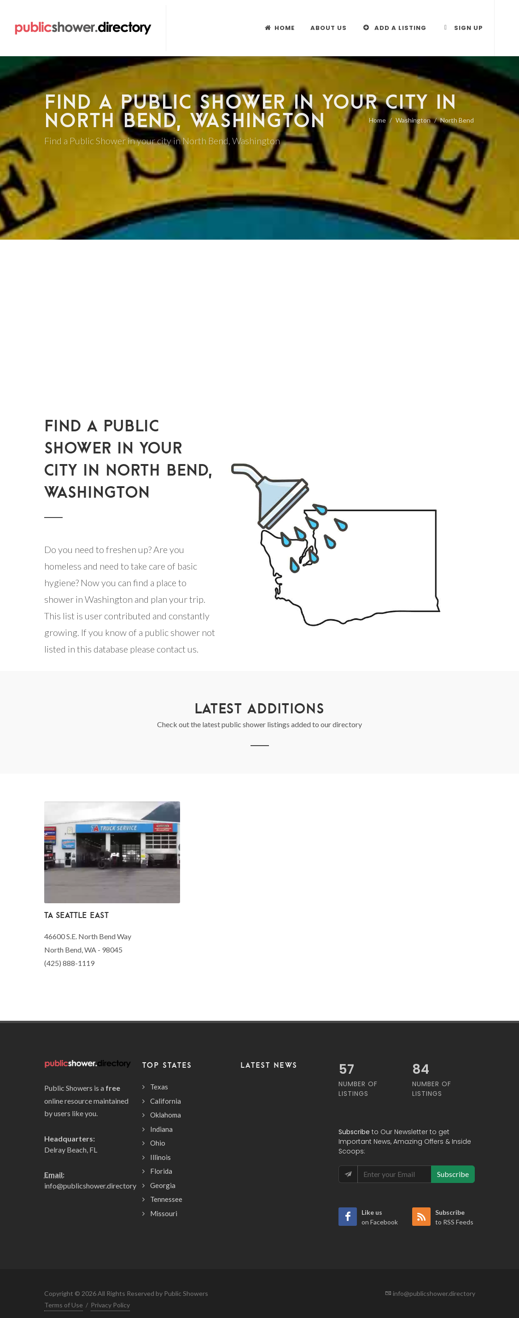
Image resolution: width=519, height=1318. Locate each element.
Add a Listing (394, 28)
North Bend (457, 120)
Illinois (160, 1157)
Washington (413, 120)
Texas (159, 1087)
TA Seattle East (76, 915)
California (165, 1101)
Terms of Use (63, 1305)
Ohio (157, 1143)
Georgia (162, 1185)
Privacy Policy (110, 1305)
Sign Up (462, 28)
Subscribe (453, 1174)
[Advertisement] (259, 308)
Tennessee (166, 1199)
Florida (161, 1171)
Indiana (161, 1129)
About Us (328, 28)
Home (377, 120)
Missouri (163, 1213)
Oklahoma (165, 1115)
